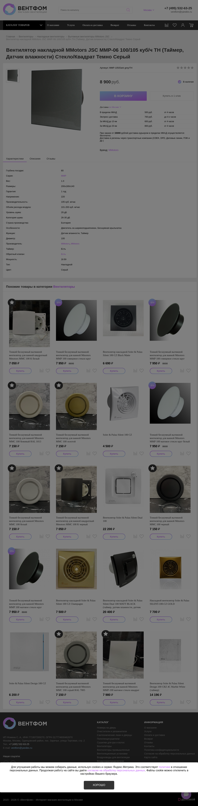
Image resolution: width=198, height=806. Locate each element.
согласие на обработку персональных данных (116, 770)
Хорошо (99, 785)
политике (164, 767)
